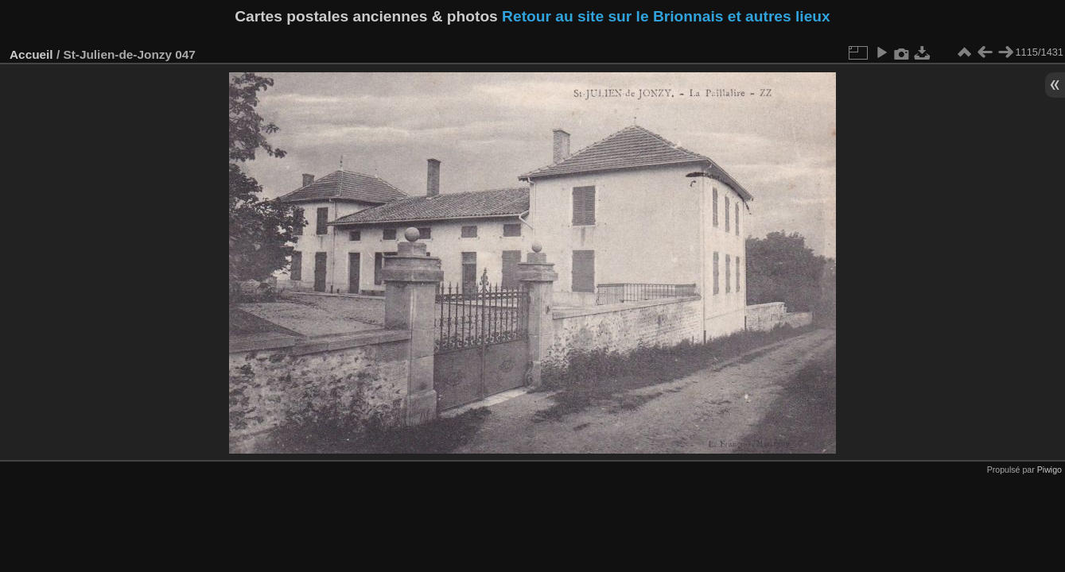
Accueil (31, 54)
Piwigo (1049, 469)
